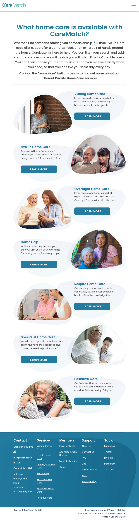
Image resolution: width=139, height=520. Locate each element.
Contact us (88, 451)
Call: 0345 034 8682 (23, 449)
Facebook (109, 446)
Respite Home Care (44, 481)
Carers (63, 467)
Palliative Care (44, 497)
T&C (84, 475)
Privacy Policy (89, 481)
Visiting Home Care (44, 447)
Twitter (108, 451)
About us (86, 446)
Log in (127, 5)
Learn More (92, 116)
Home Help (43, 473)
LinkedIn (108, 457)
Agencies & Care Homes (68, 453)
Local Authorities (68, 461)
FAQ (84, 457)
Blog (84, 463)
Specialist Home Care (45, 490)
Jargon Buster (89, 469)
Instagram (109, 463)
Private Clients (67, 446)
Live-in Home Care (44, 457)
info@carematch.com (22, 460)
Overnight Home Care (46, 466)
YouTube (109, 469)
